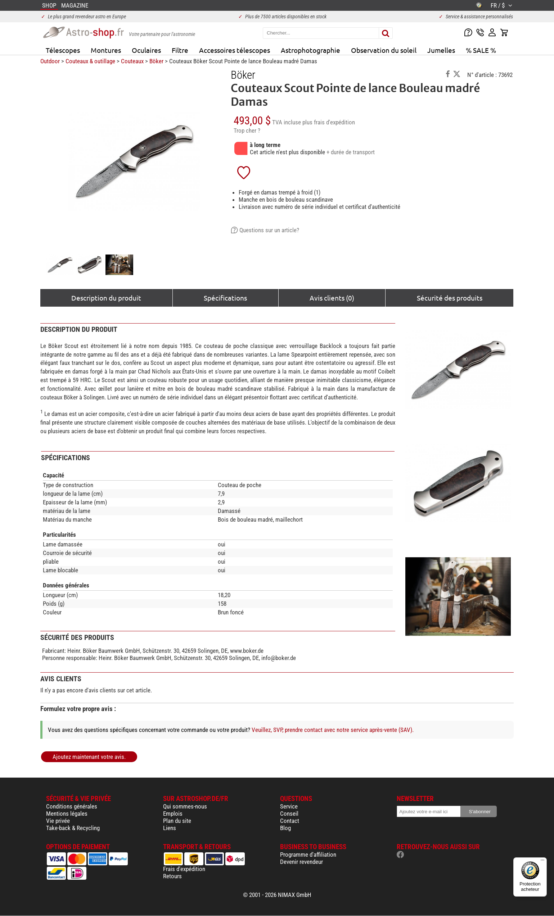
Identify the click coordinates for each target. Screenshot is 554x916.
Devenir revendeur (301, 861)
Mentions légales (66, 813)
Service (289, 806)
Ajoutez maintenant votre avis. (89, 756)
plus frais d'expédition (328, 122)
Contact (289, 820)
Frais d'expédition (184, 869)
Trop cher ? (247, 130)
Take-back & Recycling (73, 828)
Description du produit (106, 297)
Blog (285, 828)
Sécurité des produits (449, 297)
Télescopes (63, 50)
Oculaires (146, 50)
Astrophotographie (310, 50)
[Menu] (542, 861)
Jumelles (441, 50)
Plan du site (177, 820)
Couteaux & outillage (90, 61)
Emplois (173, 813)
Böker (156, 61)
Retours (172, 876)
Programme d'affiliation (308, 854)
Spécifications (225, 297)
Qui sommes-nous (185, 806)
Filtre (180, 50)
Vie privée (58, 820)
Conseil (289, 813)
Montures (106, 50)
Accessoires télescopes (234, 50)
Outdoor (50, 61)
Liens (169, 828)
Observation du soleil (383, 50)
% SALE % (481, 50)
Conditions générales (71, 806)
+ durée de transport (350, 152)
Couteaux (132, 61)
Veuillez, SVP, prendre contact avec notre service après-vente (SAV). (333, 729)
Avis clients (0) (332, 297)
